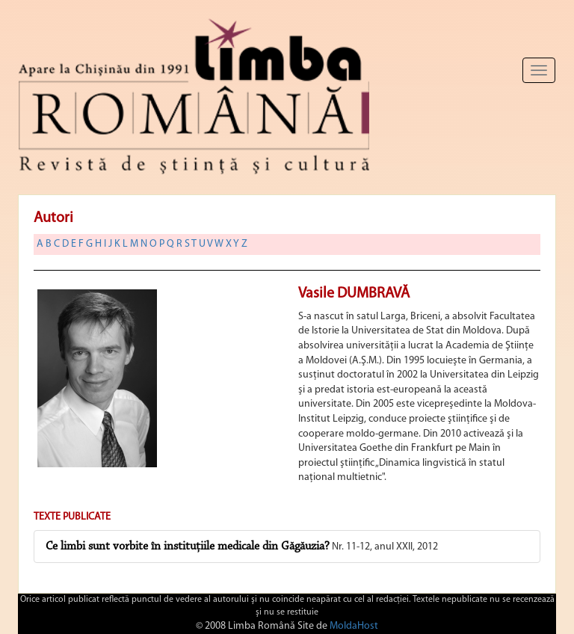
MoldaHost (354, 626)
